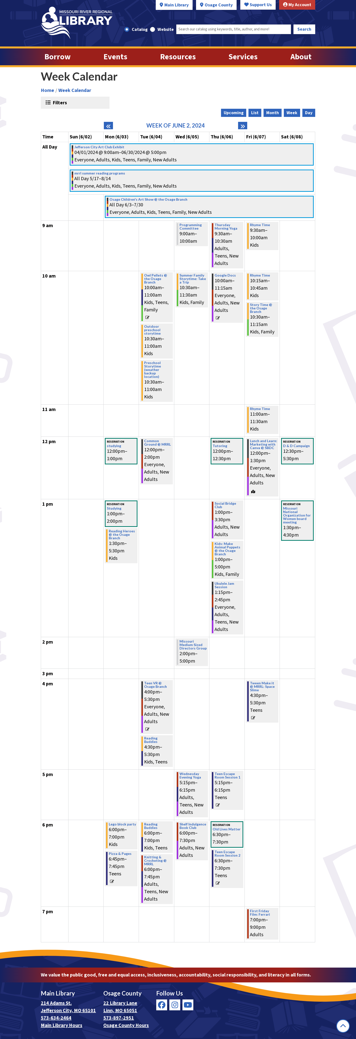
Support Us (258, 5)
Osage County (219, 5)
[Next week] (242, 125)
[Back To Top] (343, 1026)
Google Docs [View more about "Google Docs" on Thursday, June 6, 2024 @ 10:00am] (225, 275)
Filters (59, 102)
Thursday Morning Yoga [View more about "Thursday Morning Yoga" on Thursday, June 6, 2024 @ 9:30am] (226, 226)
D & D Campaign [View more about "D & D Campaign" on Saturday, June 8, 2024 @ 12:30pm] (296, 446)
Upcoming (234, 113)
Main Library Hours (61, 1025)
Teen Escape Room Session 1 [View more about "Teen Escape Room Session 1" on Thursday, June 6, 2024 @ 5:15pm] (227, 775)
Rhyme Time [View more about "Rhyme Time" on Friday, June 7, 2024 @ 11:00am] (260, 409)
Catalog (140, 29)
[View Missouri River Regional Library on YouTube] (187, 1004)
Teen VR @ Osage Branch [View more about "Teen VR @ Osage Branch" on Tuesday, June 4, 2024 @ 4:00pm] (155, 684)
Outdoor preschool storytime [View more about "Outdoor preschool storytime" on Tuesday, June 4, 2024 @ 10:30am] (152, 330)
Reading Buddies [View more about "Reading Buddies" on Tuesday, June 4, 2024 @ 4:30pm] (150, 739)
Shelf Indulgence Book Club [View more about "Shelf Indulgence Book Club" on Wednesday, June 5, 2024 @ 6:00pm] (192, 826)
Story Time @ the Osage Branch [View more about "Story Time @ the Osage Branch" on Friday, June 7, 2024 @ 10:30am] (261, 308)
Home (47, 90)
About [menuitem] (301, 57)
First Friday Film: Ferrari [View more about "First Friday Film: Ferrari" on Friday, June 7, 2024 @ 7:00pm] (260, 912)
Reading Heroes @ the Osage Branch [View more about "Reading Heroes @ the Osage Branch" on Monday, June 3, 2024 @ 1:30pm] (122, 534)
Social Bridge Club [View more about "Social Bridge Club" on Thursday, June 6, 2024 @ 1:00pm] (225, 505)
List (255, 113)
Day (308, 113)
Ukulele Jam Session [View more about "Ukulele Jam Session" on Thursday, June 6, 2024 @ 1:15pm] (224, 585)
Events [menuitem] (115, 57)
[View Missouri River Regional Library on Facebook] (161, 1004)
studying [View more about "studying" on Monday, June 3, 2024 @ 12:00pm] (114, 446)
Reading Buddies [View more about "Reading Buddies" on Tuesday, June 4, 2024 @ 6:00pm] (150, 826)
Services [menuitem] (243, 57)
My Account (297, 5)
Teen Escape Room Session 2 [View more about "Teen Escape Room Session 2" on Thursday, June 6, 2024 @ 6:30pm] (227, 853)
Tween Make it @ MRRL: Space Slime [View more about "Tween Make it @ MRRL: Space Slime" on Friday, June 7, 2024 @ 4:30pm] (262, 686)
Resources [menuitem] (178, 57)
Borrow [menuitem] (57, 57)
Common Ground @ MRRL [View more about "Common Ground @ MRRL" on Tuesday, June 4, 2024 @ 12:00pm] (157, 442)
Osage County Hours (126, 1025)
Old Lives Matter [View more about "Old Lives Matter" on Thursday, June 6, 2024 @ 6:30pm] (227, 829)
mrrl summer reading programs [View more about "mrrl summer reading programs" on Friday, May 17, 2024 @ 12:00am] (99, 173)
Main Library (176, 5)
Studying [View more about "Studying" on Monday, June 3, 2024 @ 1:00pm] (114, 508)
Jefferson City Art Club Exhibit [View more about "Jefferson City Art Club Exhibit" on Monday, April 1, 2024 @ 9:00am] (99, 147)
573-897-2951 (118, 1018)
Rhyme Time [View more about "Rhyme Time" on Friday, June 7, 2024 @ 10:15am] (260, 275)
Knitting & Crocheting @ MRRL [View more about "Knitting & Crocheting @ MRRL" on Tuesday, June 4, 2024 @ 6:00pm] (155, 860)
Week (292, 113)
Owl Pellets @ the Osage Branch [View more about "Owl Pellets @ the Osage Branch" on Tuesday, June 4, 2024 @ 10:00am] (155, 279)
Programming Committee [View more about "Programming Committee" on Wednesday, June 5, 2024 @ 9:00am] (190, 226)
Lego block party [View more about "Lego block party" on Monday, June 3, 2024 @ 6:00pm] (122, 824)
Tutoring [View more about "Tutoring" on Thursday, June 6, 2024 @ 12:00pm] (220, 446)
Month (272, 113)
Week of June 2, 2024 (175, 125)
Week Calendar (74, 90)
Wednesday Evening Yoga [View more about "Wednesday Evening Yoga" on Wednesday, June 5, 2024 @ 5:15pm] (190, 775)
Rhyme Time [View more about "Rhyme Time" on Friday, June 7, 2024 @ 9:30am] (260, 225)
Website (165, 29)
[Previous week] (108, 125)
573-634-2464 (56, 1018)
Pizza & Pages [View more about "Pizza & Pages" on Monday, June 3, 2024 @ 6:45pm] (120, 853)
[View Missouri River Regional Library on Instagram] (174, 1004)
